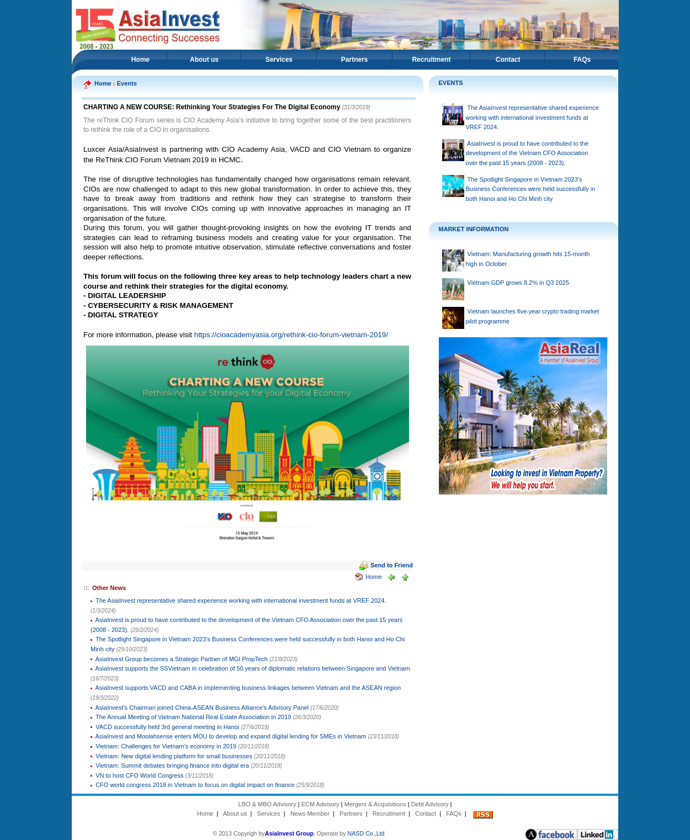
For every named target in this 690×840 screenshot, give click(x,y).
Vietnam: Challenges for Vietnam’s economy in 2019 (165, 746)
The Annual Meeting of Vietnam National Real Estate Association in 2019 (193, 717)
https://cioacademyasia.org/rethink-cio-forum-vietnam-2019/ (291, 335)
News (298, 813)
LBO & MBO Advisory (267, 804)
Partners (354, 59)
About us (204, 59)
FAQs (582, 59)
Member (318, 813)
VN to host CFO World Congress (139, 775)
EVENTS (451, 82)
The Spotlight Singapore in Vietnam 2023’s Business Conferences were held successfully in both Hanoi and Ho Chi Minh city (531, 189)
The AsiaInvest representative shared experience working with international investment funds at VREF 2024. (240, 600)
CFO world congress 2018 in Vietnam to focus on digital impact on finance (195, 784)
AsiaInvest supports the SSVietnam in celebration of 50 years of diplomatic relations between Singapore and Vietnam (252, 668)
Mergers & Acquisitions (375, 804)
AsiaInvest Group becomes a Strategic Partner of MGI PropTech (182, 659)
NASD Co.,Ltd (366, 833)
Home (140, 59)
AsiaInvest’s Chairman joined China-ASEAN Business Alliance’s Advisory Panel (202, 707)
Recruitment (431, 59)
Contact (508, 59)
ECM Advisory (320, 804)
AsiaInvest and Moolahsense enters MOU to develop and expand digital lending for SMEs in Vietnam (231, 736)
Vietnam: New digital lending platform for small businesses (173, 756)
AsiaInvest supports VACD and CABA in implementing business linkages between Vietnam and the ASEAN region (248, 687)
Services (279, 59)
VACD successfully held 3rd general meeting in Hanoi (167, 727)
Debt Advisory (430, 804)
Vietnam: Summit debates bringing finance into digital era (172, 765)
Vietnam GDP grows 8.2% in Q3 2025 (518, 282)
